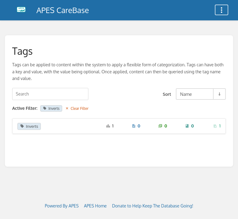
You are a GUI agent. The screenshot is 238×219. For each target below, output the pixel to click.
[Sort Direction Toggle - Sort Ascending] (219, 94)
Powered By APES (62, 205)
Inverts (51, 108)
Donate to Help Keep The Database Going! (152, 205)
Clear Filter (77, 108)
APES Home (95, 205)
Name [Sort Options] (186, 94)
